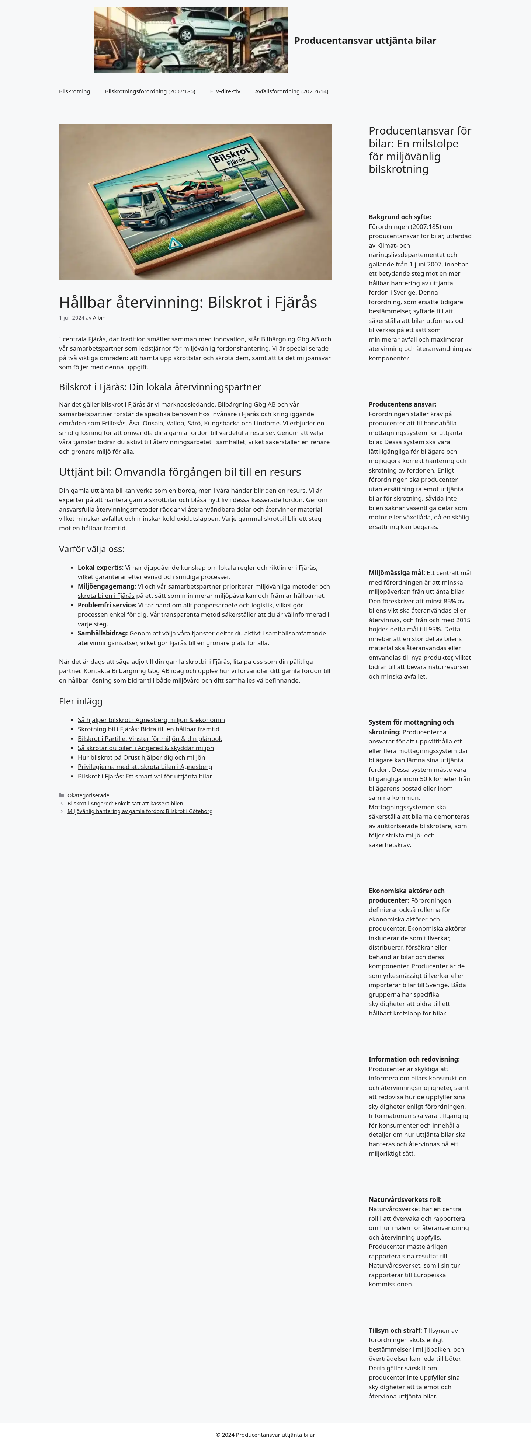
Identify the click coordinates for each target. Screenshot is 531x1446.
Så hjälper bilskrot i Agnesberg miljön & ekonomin (151, 719)
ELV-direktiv (225, 91)
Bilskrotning (74, 91)
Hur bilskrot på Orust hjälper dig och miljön (141, 757)
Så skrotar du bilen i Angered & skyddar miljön (146, 747)
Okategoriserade (88, 795)
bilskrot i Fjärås (123, 404)
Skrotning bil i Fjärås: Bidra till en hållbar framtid (148, 729)
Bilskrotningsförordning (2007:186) (150, 91)
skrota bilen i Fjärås (106, 595)
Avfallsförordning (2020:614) (292, 91)
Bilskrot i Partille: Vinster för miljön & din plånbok (150, 738)
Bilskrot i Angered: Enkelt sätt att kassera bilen (125, 803)
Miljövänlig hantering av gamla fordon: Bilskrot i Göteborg (140, 811)
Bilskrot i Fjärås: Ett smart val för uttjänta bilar (145, 776)
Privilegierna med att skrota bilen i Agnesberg (145, 766)
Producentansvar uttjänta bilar (365, 40)
